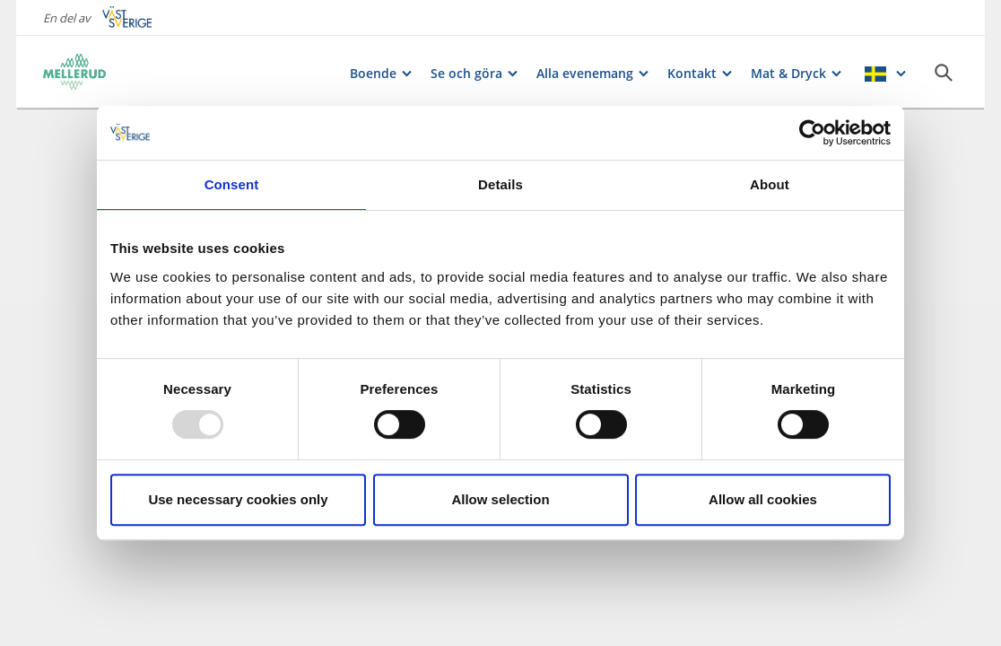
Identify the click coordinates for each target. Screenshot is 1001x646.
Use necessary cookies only (237, 499)
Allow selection (500, 499)
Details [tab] (500, 184)
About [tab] (769, 184)
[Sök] (943, 73)
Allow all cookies (763, 499)
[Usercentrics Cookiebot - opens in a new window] (812, 132)
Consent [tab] (232, 184)
